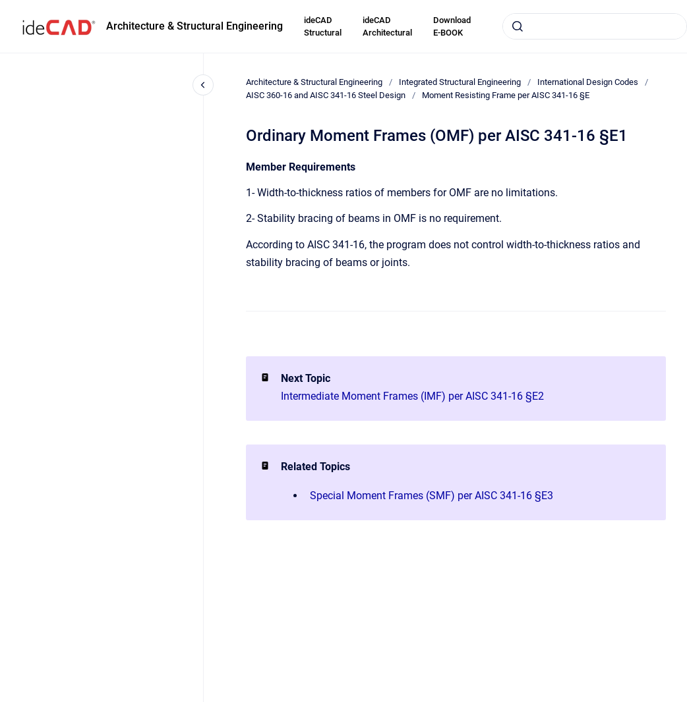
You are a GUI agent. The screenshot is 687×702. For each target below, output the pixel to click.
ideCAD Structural (323, 26)
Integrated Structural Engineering (460, 82)
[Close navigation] (203, 84)
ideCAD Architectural (387, 26)
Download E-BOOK (452, 26)
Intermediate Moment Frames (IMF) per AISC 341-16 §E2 (412, 396)
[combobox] (594, 26)
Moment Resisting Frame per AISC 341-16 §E (505, 95)
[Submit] (517, 26)
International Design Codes (587, 82)
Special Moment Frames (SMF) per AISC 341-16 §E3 (431, 495)
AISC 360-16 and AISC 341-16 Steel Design (325, 95)
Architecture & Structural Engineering (194, 26)
